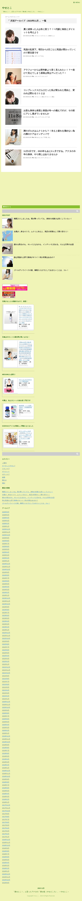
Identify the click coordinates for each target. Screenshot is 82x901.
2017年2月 (5, 834)
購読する (7, 207)
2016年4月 (5, 862)
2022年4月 (5, 656)
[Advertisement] (20, 189)
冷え (42, 56)
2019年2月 (5, 765)
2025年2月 (5, 558)
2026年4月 (5, 518)
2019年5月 (5, 756)
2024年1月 (5, 595)
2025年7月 (5, 543)
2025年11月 (6, 532)
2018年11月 (6, 773)
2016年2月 (5, 868)
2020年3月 (5, 727)
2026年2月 (5, 523)
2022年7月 (5, 647)
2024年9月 (5, 572)
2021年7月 (5, 681)
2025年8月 (5, 541)
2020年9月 (5, 710)
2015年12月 (6, 874)
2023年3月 (5, 624)
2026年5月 (5, 515)
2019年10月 (6, 742)
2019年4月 (5, 759)
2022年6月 (5, 650)
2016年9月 (5, 848)
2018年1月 (5, 802)
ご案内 (4, 463)
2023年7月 (5, 612)
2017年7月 (5, 819)
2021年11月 (6, 670)
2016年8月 (5, 851)
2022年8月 (5, 644)
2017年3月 (5, 831)
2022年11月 (6, 635)
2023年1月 (5, 630)
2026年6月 (5, 512)
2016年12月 (6, 839)
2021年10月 (6, 673)
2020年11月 (6, 704)
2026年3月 (5, 520)
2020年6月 (5, 719)
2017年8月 (5, 816)
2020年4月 (5, 724)
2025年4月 (5, 552)
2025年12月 (6, 529)
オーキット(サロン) (8, 466)
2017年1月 (5, 837)
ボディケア (37, 56)
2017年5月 (5, 825)
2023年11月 (6, 601)
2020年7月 (5, 716)
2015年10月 (6, 880)
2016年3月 (5, 865)
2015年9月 (5, 883)
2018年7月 (5, 785)
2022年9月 (5, 641)
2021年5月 (5, 687)
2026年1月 (5, 526)
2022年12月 (6, 633)
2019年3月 (5, 762)
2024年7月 (5, 578)
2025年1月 (5, 561)
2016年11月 (6, 842)
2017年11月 (6, 808)
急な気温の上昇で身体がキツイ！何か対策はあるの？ (34, 257)
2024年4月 (5, 587)
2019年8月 (5, 747)
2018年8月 (5, 782)
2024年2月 (5, 592)
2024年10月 (6, 569)
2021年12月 (6, 667)
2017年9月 (5, 814)
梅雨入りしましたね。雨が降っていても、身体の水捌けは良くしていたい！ (43, 219)
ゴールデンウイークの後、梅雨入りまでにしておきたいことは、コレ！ (41, 270)
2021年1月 (5, 699)
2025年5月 (5, 549)
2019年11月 (6, 739)
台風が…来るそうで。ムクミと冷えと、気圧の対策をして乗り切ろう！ (41, 231)
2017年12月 (6, 805)
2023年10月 (6, 604)
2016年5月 (5, 860)
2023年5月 (5, 618)
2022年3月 (5, 658)
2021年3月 (5, 693)
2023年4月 (5, 621)
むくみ (40, 137)
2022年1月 (5, 664)
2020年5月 (5, 722)
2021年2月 (5, 696)
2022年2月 (5, 661)
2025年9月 (5, 538)
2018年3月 (5, 796)
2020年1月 (5, 733)
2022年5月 (5, 653)
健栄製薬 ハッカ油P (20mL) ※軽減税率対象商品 (26, 407)
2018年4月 (5, 793)
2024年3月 (5, 589)
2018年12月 (6, 770)
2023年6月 (5, 615)
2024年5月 (5, 584)
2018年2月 (5, 799)
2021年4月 (5, 690)
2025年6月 (5, 546)
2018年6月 (5, 788)
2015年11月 (6, 877)
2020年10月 (6, 707)
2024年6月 (5, 581)
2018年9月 (5, 779)
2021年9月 (5, 676)
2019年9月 (5, 745)
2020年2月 (5, 730)
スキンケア (37, 76)
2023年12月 (6, 598)
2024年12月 (6, 564)
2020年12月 (6, 701)
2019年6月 (5, 753)
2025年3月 (5, 555)
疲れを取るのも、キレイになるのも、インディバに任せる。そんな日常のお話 (44, 244)
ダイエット (37, 36)
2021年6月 (5, 684)
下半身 (45, 137)
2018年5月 (5, 791)
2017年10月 (6, 811)
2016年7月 (5, 854)
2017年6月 (5, 822)
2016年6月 (5, 857)
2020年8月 (5, 713)
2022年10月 (6, 638)
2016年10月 (6, 845)
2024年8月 (5, 575)
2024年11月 (6, 566)
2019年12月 (6, 736)
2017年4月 (5, 828)
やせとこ (7, 7)
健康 (3, 477)
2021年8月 (5, 679)
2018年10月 (6, 776)
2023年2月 (5, 627)
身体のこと (51, 36)
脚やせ (36, 137)
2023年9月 (5, 607)
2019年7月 (5, 750)
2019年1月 (5, 768)
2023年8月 (5, 610)
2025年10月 (6, 535)
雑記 (43, 96)
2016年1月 (5, 871)
